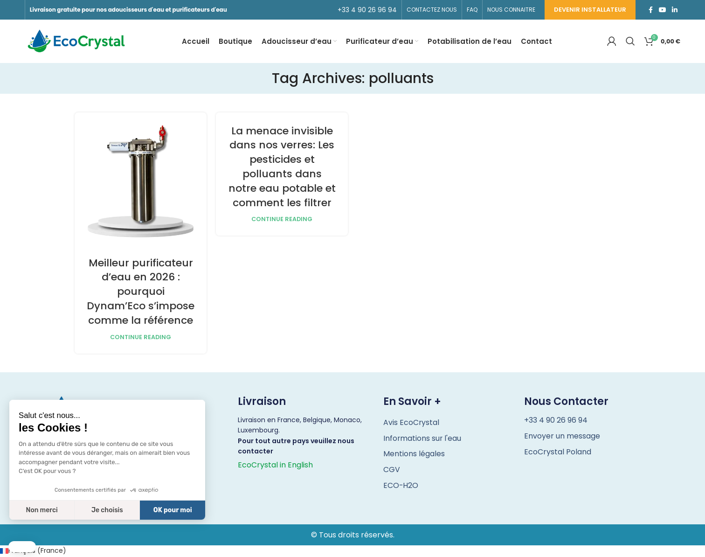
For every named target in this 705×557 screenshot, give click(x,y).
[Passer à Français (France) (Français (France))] (33, 552)
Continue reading (140, 338)
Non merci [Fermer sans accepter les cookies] (41, 510)
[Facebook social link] (650, 10)
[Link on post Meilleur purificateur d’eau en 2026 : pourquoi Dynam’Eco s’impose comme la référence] (141, 179)
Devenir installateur (590, 9)
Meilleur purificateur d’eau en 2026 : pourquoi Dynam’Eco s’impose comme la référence (140, 292)
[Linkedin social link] (674, 10)
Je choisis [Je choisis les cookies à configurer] (107, 510)
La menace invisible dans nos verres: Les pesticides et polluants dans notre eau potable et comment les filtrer (282, 168)
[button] (22, 546)
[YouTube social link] (662, 10)
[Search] (630, 42)
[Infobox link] (367, 10)
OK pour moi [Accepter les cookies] (172, 510)
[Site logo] (76, 41)
